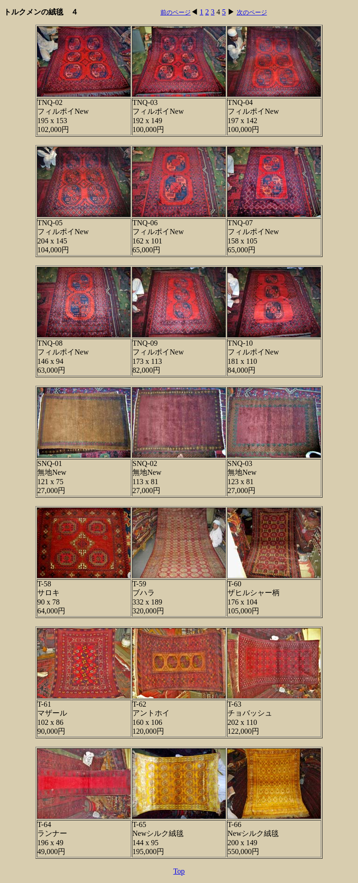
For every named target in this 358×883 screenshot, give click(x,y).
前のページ (175, 12)
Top (179, 871)
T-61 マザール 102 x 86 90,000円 (52, 717)
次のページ (252, 12)
